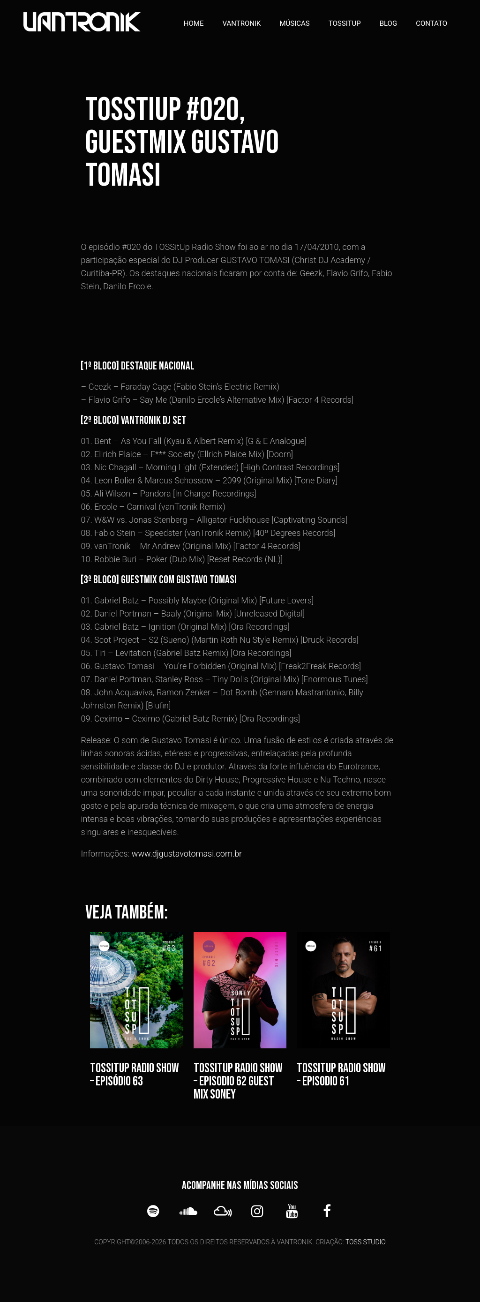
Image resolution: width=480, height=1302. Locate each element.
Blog (389, 23)
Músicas (294, 23)
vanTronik (242, 23)
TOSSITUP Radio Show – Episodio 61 (341, 1075)
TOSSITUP (345, 23)
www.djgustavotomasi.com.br (187, 853)
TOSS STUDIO (365, 1242)
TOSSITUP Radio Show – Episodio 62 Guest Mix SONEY (238, 1081)
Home (194, 23)
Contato (431, 23)
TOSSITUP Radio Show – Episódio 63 (134, 1075)
